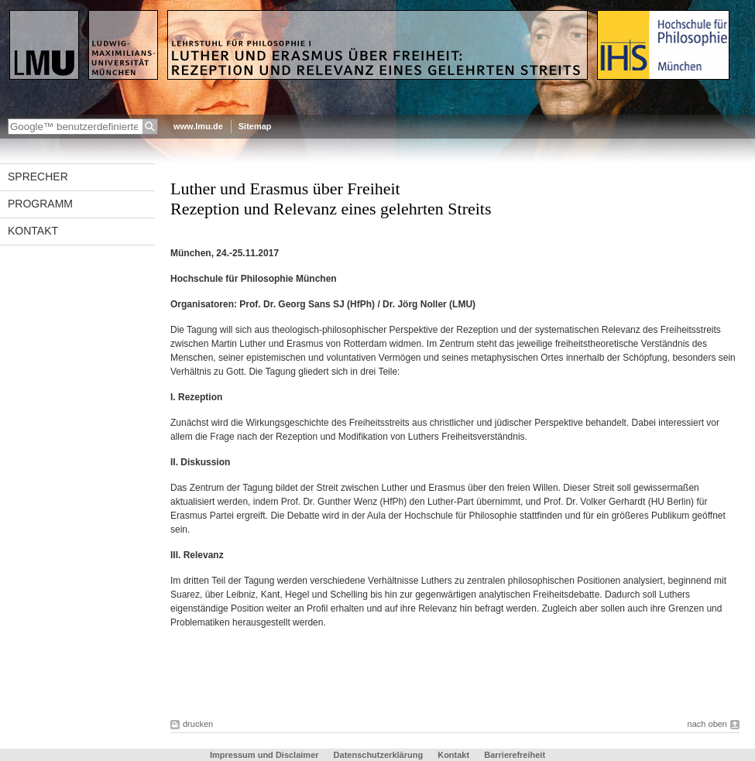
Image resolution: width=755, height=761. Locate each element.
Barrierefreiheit (514, 754)
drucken (198, 723)
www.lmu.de (198, 126)
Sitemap (255, 126)
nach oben (707, 723)
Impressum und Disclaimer (264, 754)
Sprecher (38, 176)
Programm (40, 203)
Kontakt (33, 231)
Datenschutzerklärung (379, 754)
